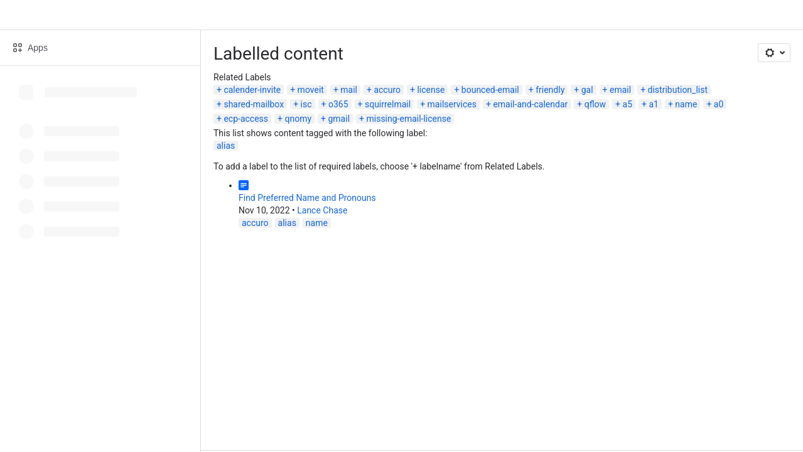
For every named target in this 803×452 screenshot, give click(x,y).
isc (306, 104)
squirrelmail (388, 104)
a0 (718, 104)
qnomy (297, 119)
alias (226, 146)
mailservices (452, 104)
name (686, 104)
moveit (311, 90)
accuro (387, 90)
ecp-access (246, 119)
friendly (550, 90)
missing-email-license (408, 119)
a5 (627, 104)
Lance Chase (322, 210)
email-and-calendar (530, 104)
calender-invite (252, 90)
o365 (338, 104)
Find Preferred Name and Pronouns (307, 198)
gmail (339, 119)
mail (348, 90)
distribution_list (678, 90)
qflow (595, 104)
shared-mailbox (254, 104)
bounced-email (490, 90)
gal (587, 90)
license (431, 90)
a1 (653, 104)
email (620, 90)
